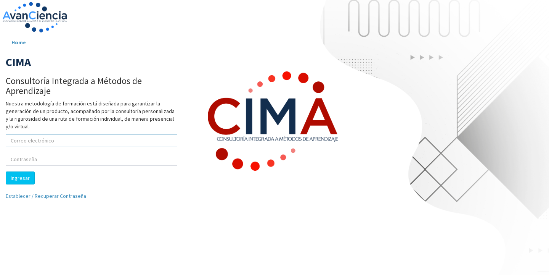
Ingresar (20, 178)
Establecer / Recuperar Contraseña (46, 195)
